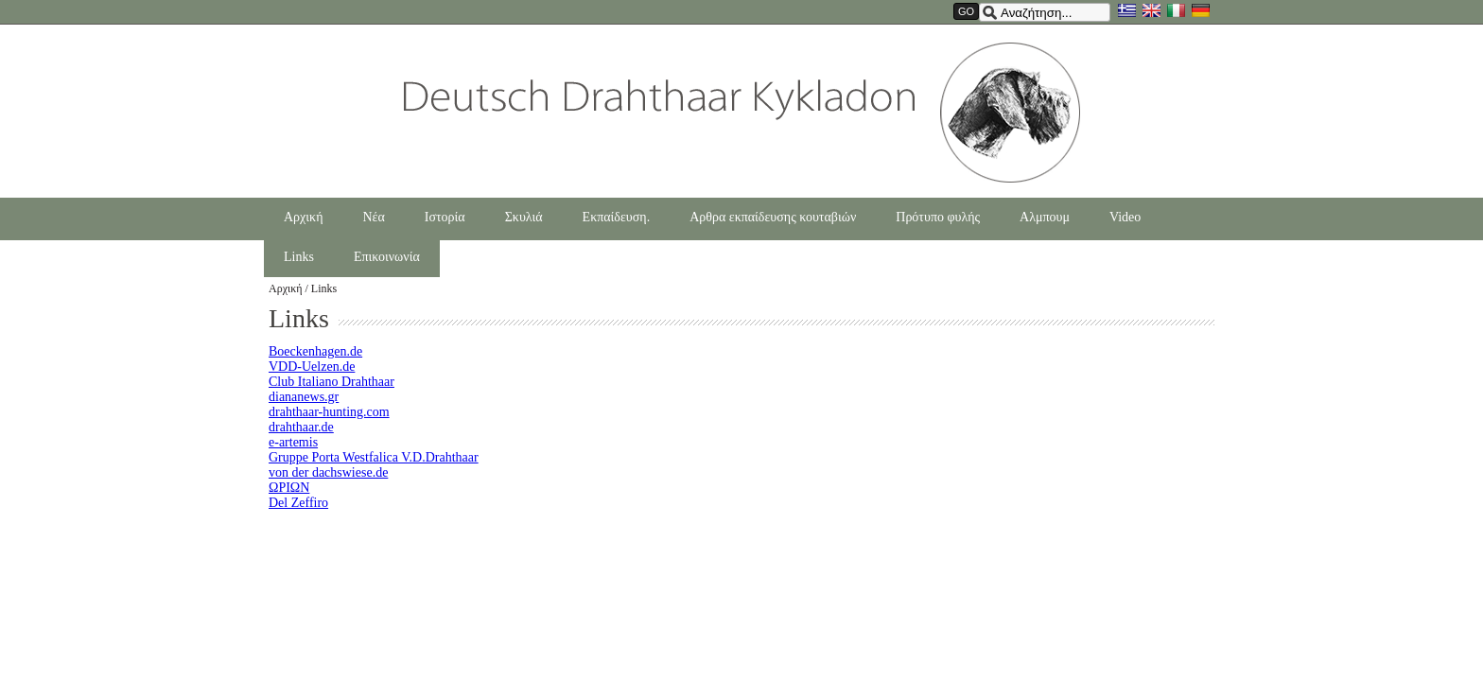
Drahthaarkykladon (742, 113)
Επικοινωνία (387, 257)
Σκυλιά (524, 217)
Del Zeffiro (298, 503)
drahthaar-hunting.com (329, 412)
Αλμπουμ (1045, 217)
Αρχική (303, 217)
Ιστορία (445, 217)
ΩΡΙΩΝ (289, 487)
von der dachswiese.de (328, 472)
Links (299, 257)
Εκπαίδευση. (617, 217)
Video (1125, 217)
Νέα (373, 217)
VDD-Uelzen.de (312, 366)
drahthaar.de (301, 427)
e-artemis (293, 442)
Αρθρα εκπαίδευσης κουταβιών (772, 217)
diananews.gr (304, 397)
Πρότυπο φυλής (938, 217)
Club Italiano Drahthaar (331, 382)
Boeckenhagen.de (315, 351)
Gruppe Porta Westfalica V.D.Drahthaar (374, 457)
